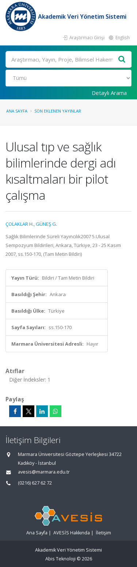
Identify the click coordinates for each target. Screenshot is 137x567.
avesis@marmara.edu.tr (44, 472)
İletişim (103, 533)
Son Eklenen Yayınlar (57, 111)
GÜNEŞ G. (46, 224)
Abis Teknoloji (60, 559)
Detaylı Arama (109, 92)
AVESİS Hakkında (71, 533)
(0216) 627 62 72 (35, 483)
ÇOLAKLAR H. (19, 224)
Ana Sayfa (16, 111)
